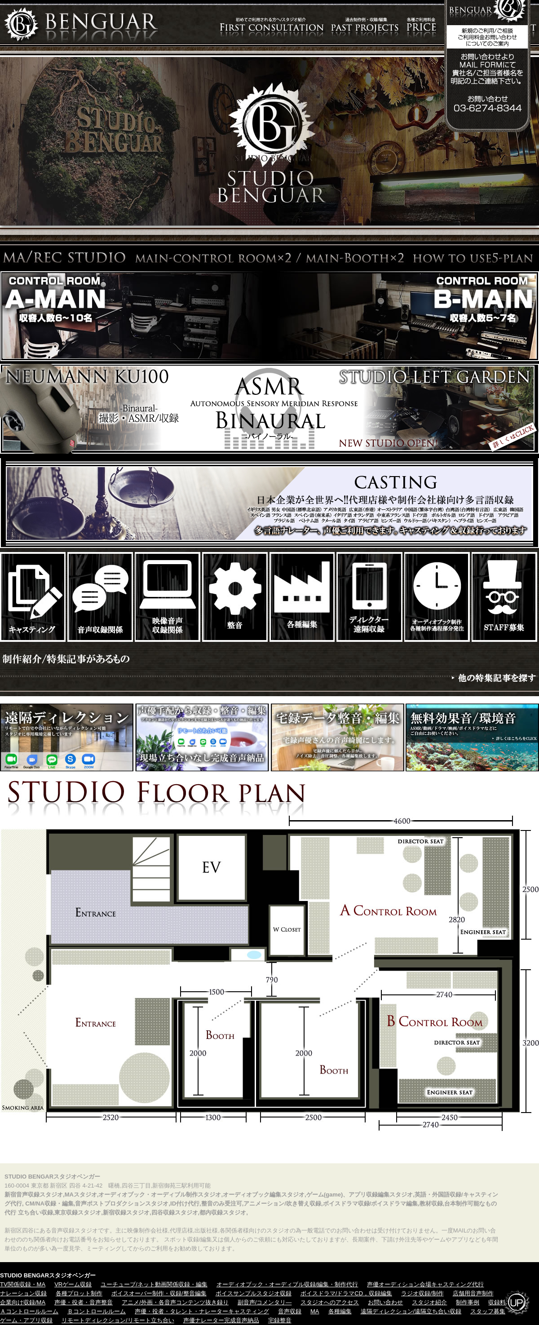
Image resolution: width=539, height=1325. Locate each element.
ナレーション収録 (23, 1293)
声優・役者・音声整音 (83, 1302)
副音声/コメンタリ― (265, 1302)
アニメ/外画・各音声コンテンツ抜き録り (175, 1302)
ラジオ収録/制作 (422, 1293)
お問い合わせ (385, 1302)
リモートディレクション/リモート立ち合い (118, 1320)
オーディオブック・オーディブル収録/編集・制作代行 (287, 1284)
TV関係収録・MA (22, 1284)
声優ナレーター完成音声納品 (221, 1320)
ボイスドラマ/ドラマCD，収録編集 (346, 1293)
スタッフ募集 (487, 1311)
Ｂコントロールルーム (96, 1311)
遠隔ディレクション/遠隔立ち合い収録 (411, 1311)
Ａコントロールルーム (29, 1311)
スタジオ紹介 (429, 1302)
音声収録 (289, 1311)
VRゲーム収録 (73, 1284)
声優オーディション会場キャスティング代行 (425, 1284)
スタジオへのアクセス (329, 1302)
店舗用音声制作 (473, 1293)
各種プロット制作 (79, 1293)
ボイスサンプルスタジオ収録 (254, 1293)
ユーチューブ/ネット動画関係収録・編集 (154, 1284)
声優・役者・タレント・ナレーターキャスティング (202, 1311)
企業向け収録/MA (22, 1302)
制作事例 (467, 1302)
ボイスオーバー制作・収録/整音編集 (159, 1293)
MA (314, 1311)
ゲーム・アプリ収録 (26, 1320)
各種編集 (340, 1311)
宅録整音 (280, 1320)
